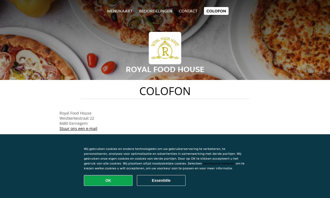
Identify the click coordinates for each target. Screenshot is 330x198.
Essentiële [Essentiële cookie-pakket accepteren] (161, 180)
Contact (188, 11)
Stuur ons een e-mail (78, 128)
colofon (216, 11)
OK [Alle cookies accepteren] (108, 180)
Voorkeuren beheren (219, 163)
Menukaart (120, 11)
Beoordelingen (155, 11)
